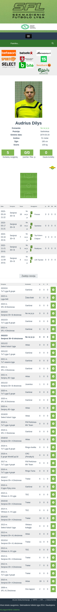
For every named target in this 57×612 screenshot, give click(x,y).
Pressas (37, 214)
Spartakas (38, 226)
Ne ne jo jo (44, 128)
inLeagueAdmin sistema (9, 610)
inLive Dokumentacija (21, 600)
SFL (41, 600)
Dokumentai (51, 600)
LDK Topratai (39, 260)
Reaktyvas (38, 248)
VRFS (35, 600)
